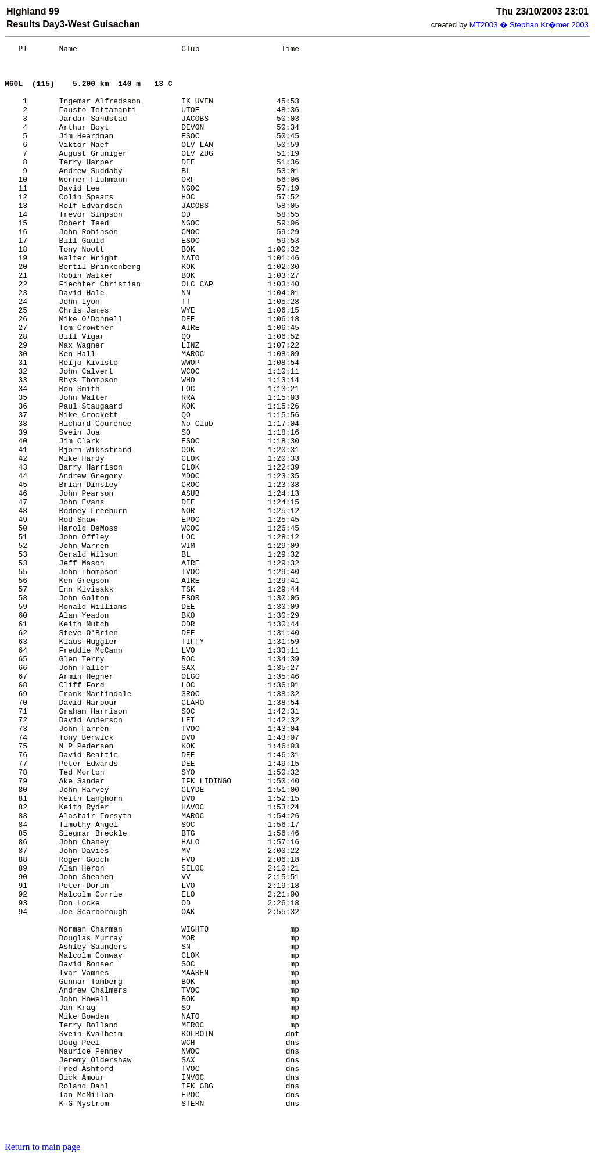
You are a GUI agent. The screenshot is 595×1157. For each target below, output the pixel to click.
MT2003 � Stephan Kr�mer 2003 (529, 24)
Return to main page (42, 1147)
